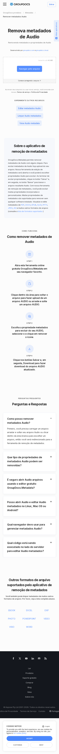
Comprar (29, 683)
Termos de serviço (23, 92)
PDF (22, 205)
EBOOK (11, 610)
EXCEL (29, 610)
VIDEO (47, 618)
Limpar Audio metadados (29, 116)
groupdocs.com (28, 50)
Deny (41, 745)
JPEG (10, 208)
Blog (29, 687)
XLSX (39, 205)
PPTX (45, 205)
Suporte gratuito (29, 678)
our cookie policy (19, 733)
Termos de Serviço (28, 711)
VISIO (11, 627)
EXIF (47, 610)
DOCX (28, 205)
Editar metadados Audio (29, 108)
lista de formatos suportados (30, 211)
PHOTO (11, 618)
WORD (29, 627)
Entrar (51, 4)
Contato (41, 711)
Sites (29, 692)
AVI (15, 208)
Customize (17, 745)
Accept (29, 738)
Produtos (29, 673)
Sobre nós (29, 697)
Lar (29, 668)
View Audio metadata (30, 123)
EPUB (34, 205)
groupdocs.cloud (42, 50)
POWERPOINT (29, 618)
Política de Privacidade (39, 92)
